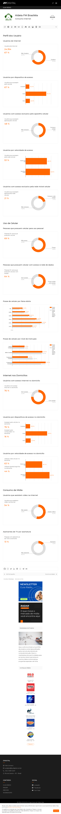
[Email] (26, 568)
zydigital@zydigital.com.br (13, 768)
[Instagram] (7, 568)
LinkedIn (37, 785)
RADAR (5, 787)
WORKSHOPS (7, 792)
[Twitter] (11, 568)
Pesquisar (30, 744)
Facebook (37, 788)
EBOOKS (6, 790)
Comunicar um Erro (19, 579)
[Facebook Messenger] (17, 568)
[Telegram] (23, 568)
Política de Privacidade (14, 807)
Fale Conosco (9, 765)
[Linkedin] (14, 568)
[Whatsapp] (20, 568)
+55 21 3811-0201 (10, 771)
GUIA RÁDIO (7, 785)
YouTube (37, 790)
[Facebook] (4, 568)
